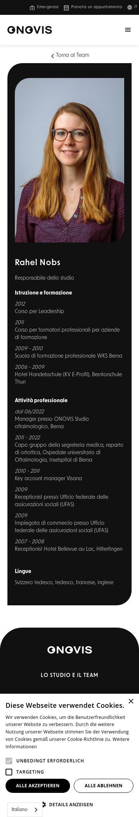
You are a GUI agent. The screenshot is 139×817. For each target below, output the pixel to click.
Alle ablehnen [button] (104, 785)
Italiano (19, 809)
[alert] (69, 755)
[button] (134, 7)
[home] (29, 30)
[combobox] (25, 810)
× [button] (130, 701)
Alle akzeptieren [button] (38, 785)
